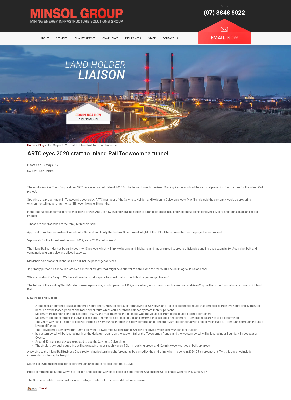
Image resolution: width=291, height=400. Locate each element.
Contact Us (170, 38)
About (44, 38)
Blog (41, 145)
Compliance (110, 38)
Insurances (133, 38)
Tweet (43, 388)
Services (61, 38)
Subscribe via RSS (32, 389)
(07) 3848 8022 (224, 12)
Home (33, 38)
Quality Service (85, 38)
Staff (152, 38)
